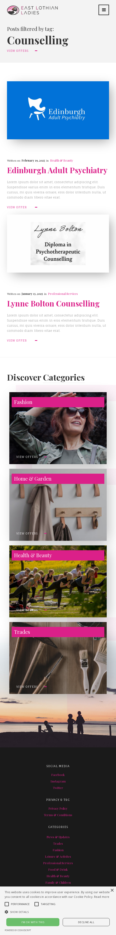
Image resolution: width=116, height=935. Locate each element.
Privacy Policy (58, 808)
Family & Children (58, 882)
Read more (101, 897)
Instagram (58, 781)
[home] (29, 7)
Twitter (58, 788)
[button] (104, 10)
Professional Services (63, 294)
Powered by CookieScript (18, 930)
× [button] (112, 890)
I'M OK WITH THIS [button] (32, 922)
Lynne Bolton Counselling (53, 303)
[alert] (58, 910)
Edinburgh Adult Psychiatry (57, 170)
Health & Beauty (61, 160)
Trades (58, 843)
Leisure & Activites (58, 856)
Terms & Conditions (58, 815)
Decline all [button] (86, 922)
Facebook (58, 775)
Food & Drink (58, 869)
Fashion (58, 850)
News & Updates (58, 837)
